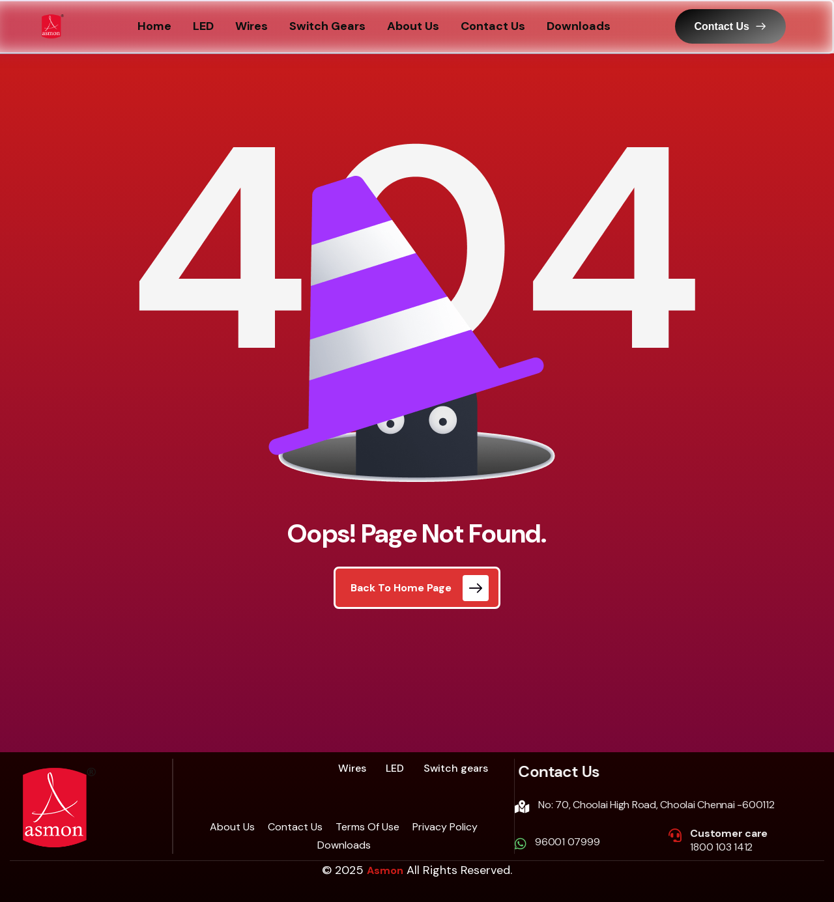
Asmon (385, 870)
